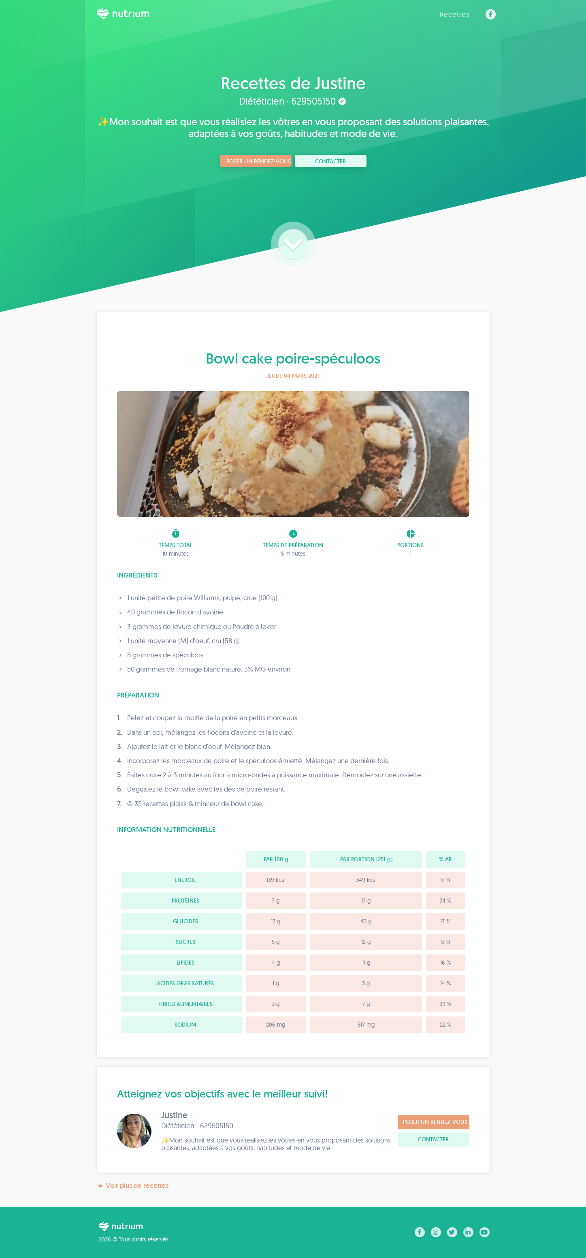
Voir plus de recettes (132, 1186)
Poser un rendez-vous (258, 161)
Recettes (454, 14)
